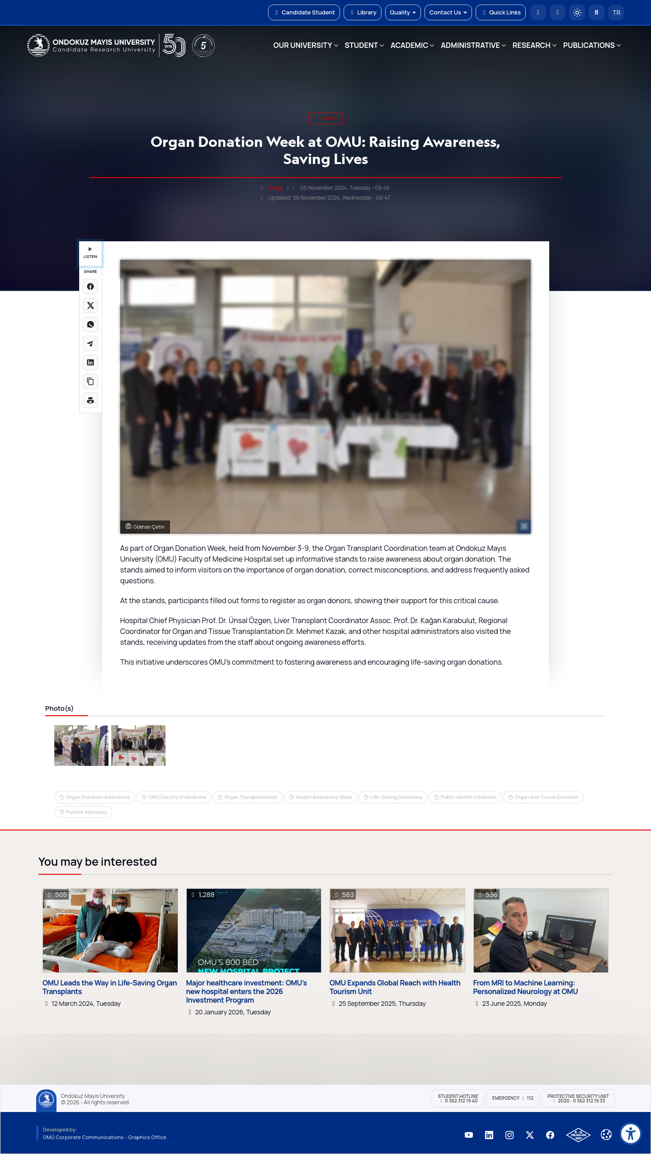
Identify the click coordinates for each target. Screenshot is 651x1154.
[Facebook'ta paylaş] (90, 286)
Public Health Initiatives (469, 796)
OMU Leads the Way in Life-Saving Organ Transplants (109, 987)
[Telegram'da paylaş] (90, 343)
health (325, 118)
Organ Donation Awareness (98, 796)
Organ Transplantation (251, 796)
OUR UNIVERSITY (303, 45)
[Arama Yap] (596, 12)
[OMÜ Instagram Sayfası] (509, 1135)
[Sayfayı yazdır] (90, 400)
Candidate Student (304, 12)
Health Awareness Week (324, 796)
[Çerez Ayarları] (606, 1134)
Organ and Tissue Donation (547, 796)
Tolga (276, 188)
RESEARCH (532, 45)
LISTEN (90, 253)
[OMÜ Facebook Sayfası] (550, 1135)
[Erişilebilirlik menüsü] (630, 1133)
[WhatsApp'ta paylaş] (90, 324)
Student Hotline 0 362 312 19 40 (458, 1098)
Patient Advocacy (86, 811)
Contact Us (448, 12)
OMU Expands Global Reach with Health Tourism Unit (395, 987)
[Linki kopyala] (90, 381)
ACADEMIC (409, 45)
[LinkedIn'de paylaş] (90, 362)
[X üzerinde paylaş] (90, 305)
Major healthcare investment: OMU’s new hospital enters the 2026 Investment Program (246, 992)
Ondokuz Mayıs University (93, 1096)
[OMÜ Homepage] (538, 12)
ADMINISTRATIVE (470, 45)
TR (616, 12)
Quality (403, 12)
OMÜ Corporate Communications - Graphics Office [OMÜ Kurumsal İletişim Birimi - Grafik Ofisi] (104, 1137)
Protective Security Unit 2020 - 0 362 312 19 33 (578, 1098)
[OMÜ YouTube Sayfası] (469, 1135)
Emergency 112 (512, 1098)
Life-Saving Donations (396, 796)
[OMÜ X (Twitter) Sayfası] (530, 1135)
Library (363, 12)
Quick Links (501, 12)
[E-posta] (558, 12)
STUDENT (361, 45)
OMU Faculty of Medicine (177, 796)
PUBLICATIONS (589, 45)
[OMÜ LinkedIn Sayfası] (489, 1135)
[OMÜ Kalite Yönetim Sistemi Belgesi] (578, 1135)
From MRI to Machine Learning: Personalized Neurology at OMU (525, 987)
